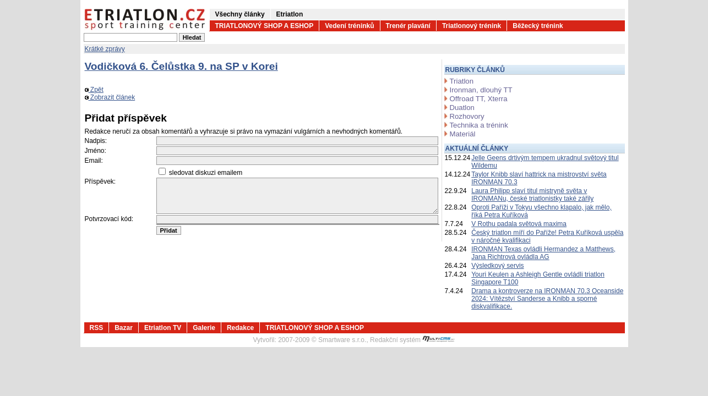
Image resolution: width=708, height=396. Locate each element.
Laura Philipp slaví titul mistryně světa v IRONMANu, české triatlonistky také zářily (532, 194)
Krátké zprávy (105, 49)
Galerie (204, 328)
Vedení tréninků (349, 26)
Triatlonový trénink (471, 26)
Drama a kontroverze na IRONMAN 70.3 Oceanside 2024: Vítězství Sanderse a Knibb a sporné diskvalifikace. (547, 298)
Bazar (124, 328)
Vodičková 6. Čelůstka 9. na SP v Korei (181, 66)
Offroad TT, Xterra (479, 99)
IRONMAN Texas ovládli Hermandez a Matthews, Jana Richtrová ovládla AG (543, 253)
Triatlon (461, 81)
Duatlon (462, 107)
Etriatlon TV (162, 328)
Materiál (463, 134)
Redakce (240, 328)
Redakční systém (412, 340)
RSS (97, 328)
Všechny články (240, 14)
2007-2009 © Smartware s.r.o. (322, 340)
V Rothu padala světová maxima (519, 224)
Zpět (94, 90)
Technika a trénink (479, 125)
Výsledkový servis (497, 266)
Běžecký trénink (538, 26)
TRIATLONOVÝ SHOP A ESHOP (264, 26)
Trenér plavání (408, 26)
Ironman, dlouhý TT (481, 90)
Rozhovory (467, 116)
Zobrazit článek (110, 97)
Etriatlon (289, 14)
